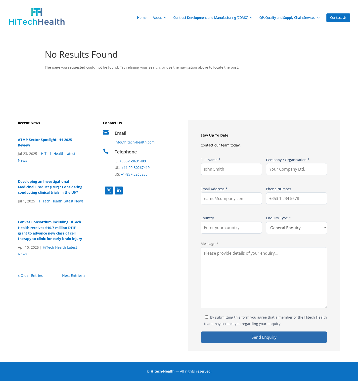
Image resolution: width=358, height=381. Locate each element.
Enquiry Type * (296, 225)
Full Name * (231, 166)
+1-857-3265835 (134, 174)
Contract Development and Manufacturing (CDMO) (210, 18)
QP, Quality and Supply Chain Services (287, 18)
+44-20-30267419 (135, 167)
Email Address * (231, 195)
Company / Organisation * (296, 166)
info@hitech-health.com (135, 142)
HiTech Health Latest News (61, 201)
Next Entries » (73, 275)
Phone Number (296, 195)
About (157, 18)
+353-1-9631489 (132, 161)
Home (141, 18)
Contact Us (338, 17)
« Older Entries (30, 275)
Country (231, 225)
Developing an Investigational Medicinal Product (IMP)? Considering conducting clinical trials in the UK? (50, 187)
